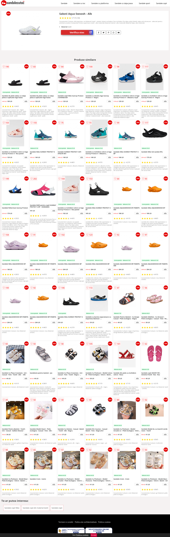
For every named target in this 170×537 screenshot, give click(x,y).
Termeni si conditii (65, 522)
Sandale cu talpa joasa (124, 3)
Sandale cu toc (79, 3)
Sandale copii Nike (12, 508)
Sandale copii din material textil (35, 508)
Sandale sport (144, 3)
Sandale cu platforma (100, 3)
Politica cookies (104, 522)
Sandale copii (161, 3)
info (26, 101)
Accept (93, 535)
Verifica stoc (81, 32)
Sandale (64, 3)
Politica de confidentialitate (86, 522)
